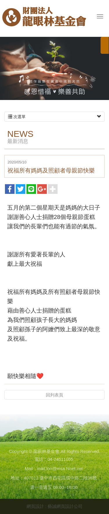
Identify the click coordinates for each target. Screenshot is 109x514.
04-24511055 (60, 460)
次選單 (54, 117)
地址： (17, 478)
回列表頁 (54, 394)
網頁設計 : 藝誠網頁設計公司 (54, 506)
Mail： (31, 469)
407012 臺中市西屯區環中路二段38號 (60, 478)
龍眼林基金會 (44, 19)
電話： (40, 460)
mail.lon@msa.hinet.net (60, 469)
